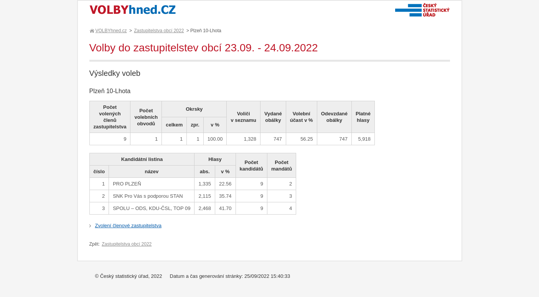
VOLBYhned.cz (111, 30)
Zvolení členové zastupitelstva (128, 225)
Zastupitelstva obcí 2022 (159, 30)
